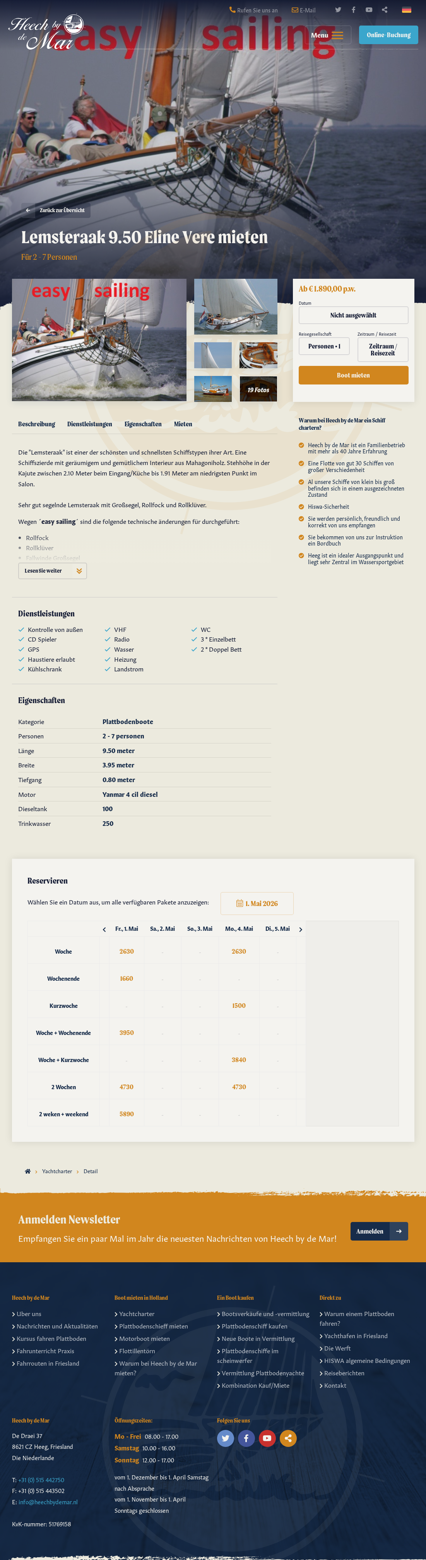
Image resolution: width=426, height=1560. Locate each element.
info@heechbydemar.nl (48, 1501)
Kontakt (333, 1384)
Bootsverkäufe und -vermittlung (263, 1313)
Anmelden (382, 1231)
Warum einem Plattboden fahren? (357, 1318)
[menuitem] (324, 35)
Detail (91, 1170)
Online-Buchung (389, 35)
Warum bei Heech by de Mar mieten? (156, 1367)
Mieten (183, 424)
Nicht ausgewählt (353, 315)
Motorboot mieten (142, 1337)
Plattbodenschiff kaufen (252, 1325)
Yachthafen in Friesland (354, 1335)
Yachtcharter (57, 1170)
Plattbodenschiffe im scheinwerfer (248, 1355)
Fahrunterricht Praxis (43, 1350)
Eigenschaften (143, 424)
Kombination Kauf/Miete (253, 1384)
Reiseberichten (342, 1372)
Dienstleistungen (89, 424)
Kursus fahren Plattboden (49, 1337)
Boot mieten (353, 375)
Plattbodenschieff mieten (151, 1325)
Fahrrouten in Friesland (45, 1362)
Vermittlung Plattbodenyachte (260, 1372)
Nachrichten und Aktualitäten (55, 1325)
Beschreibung (36, 424)
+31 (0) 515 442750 (41, 1479)
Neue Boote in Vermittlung (255, 1337)
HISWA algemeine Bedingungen (365, 1360)
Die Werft (335, 1347)
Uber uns (26, 1313)
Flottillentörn (135, 1350)
